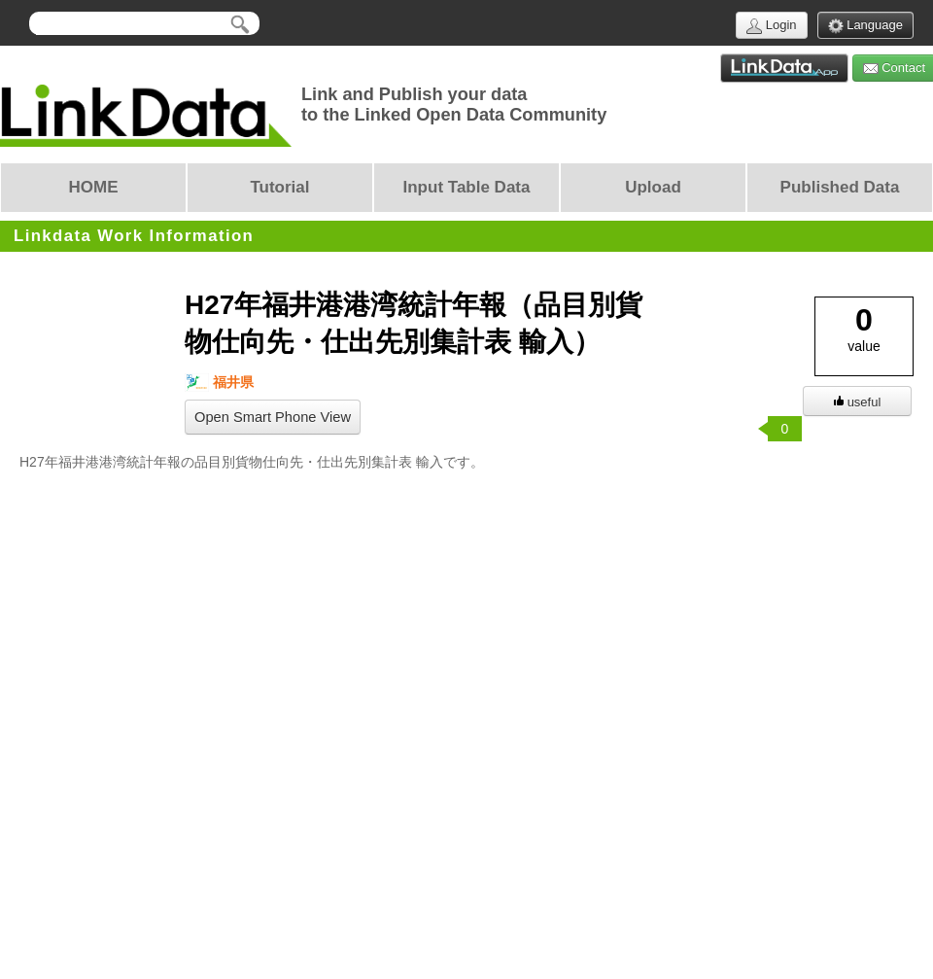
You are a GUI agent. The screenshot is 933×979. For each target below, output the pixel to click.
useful (857, 402)
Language (865, 25)
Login (771, 25)
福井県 (219, 382)
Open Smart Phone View (272, 417)
